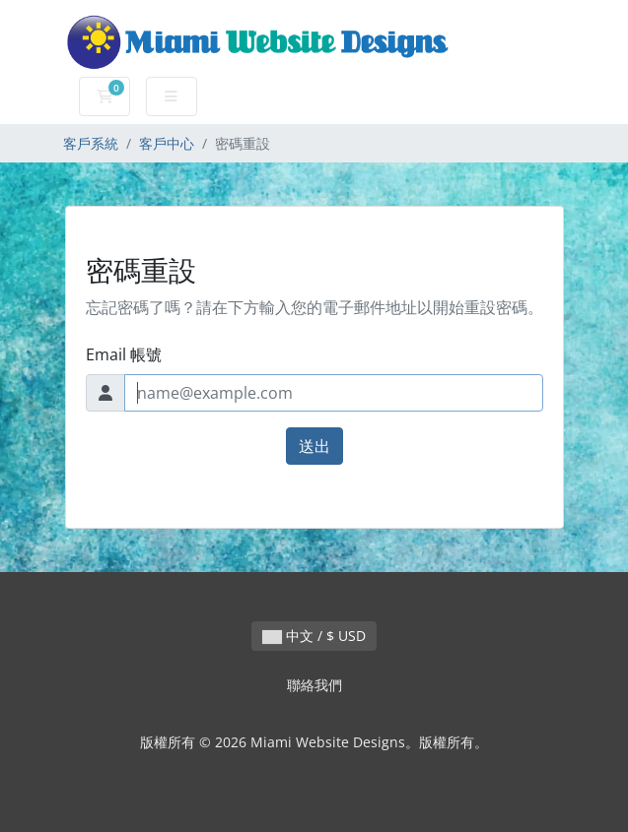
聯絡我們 (314, 684)
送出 (314, 446)
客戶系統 (90, 143)
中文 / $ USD (314, 635)
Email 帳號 (124, 354)
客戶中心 (166, 143)
